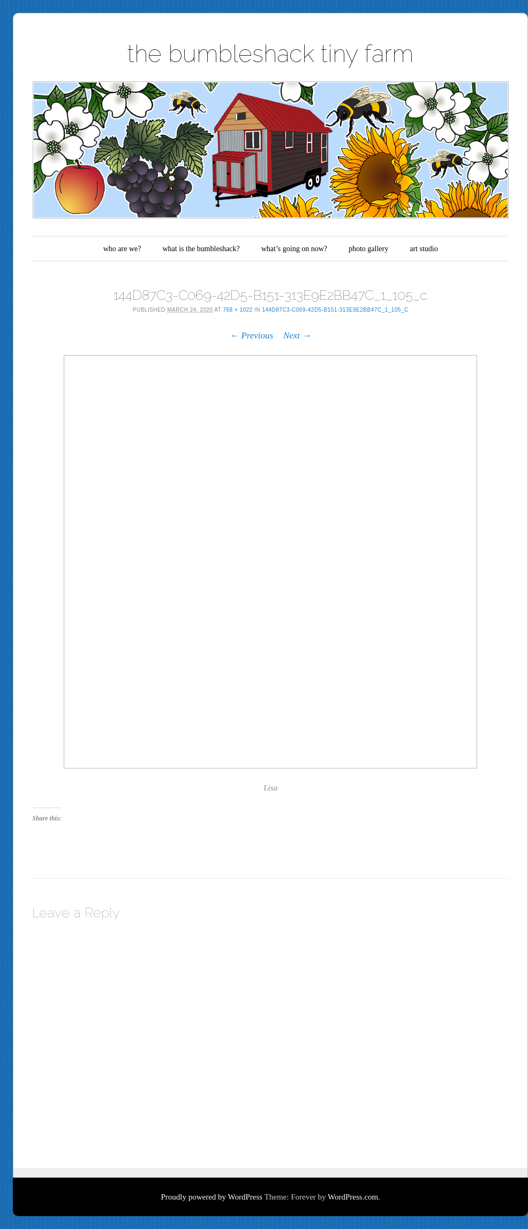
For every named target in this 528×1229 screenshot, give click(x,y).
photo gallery (368, 249)
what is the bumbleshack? (200, 249)
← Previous (251, 335)
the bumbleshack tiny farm (270, 54)
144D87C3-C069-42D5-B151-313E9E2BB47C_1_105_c (335, 310)
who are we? (122, 249)
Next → (297, 335)
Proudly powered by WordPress (211, 1197)
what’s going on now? (294, 249)
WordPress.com (353, 1197)
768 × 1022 (237, 310)
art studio (424, 249)
